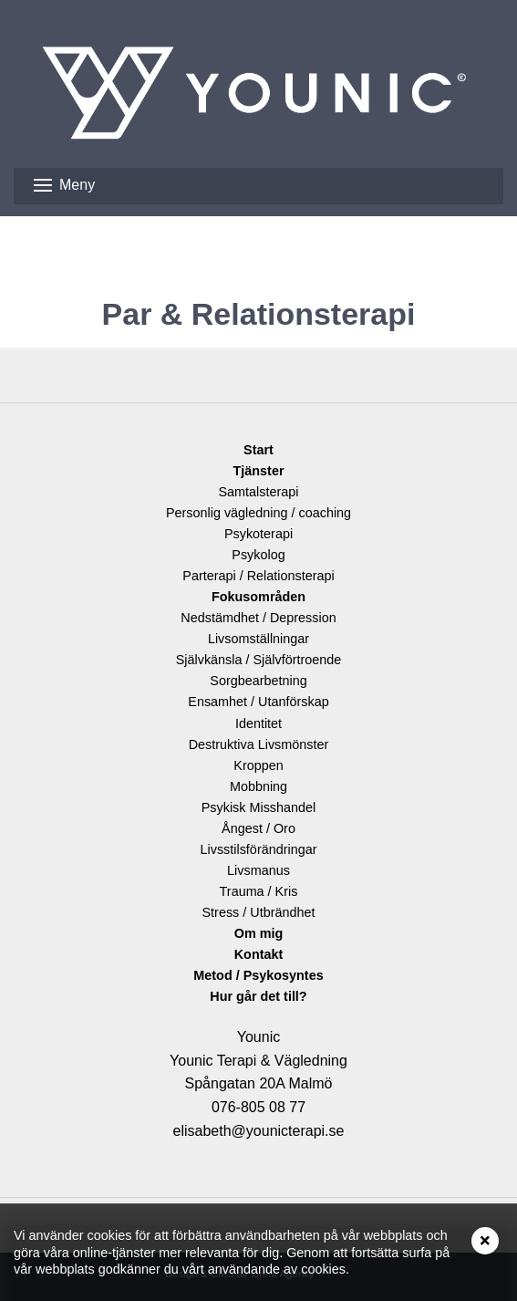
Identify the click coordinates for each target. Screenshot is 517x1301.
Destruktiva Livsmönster (259, 744)
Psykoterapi (258, 533)
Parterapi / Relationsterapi (258, 575)
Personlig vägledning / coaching (258, 512)
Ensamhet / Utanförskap (258, 701)
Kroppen (258, 765)
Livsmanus (258, 870)
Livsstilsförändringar (259, 849)
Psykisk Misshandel (259, 807)
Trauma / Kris (259, 891)
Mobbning (258, 786)
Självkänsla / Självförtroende (259, 659)
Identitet (258, 723)
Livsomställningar (258, 638)
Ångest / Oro (258, 828)
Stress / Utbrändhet (258, 912)
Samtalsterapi (259, 491)
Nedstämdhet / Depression (258, 617)
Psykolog (258, 554)
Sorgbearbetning (258, 680)
